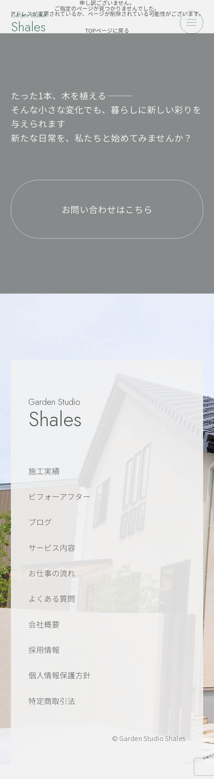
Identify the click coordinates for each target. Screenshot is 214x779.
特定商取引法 (51, 700)
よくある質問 (51, 598)
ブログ (40, 521)
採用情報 (44, 649)
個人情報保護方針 (59, 675)
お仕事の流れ (51, 573)
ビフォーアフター (59, 496)
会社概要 (44, 624)
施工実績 (44, 470)
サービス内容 (51, 547)
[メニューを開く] (191, 22)
